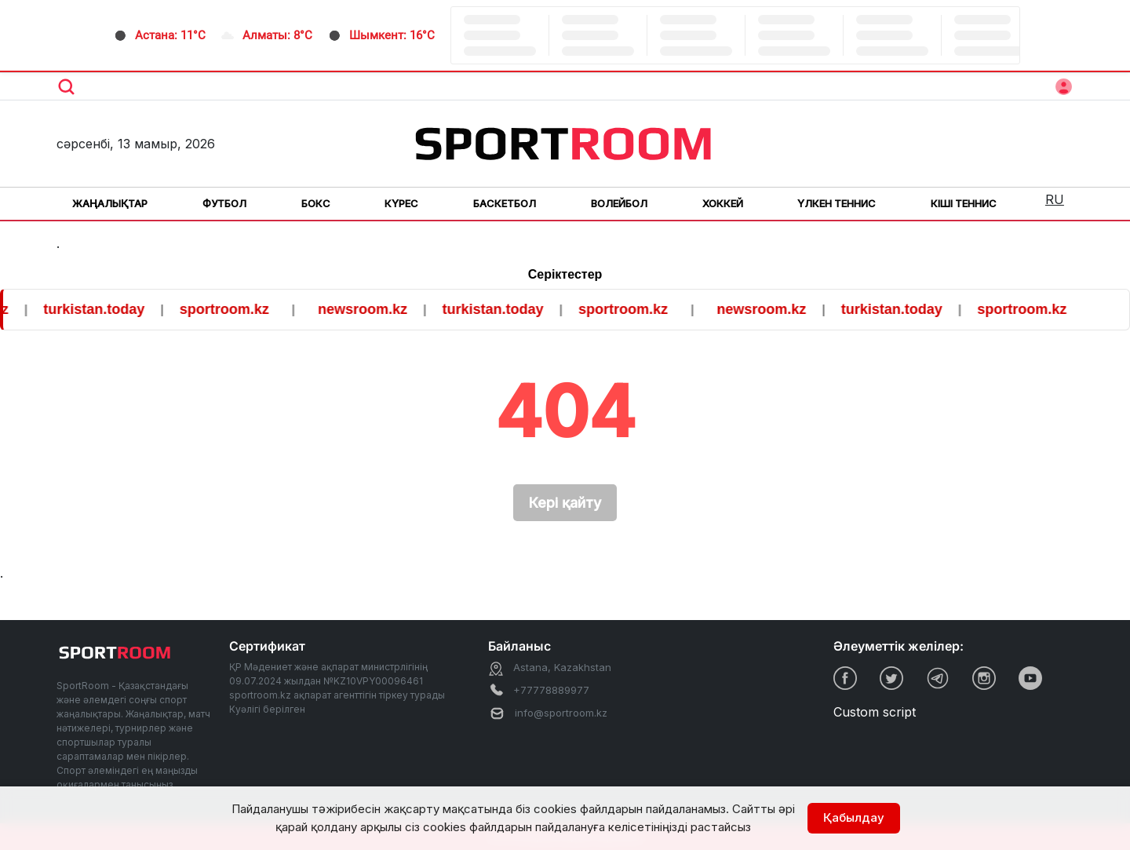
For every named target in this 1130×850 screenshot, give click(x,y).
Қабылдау (853, 817)
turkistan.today (103, 309)
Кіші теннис (964, 203)
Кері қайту (565, 502)
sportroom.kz (234, 309)
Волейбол (619, 203)
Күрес (401, 203)
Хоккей (722, 203)
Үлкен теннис (836, 203)
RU (1054, 199)
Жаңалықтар (110, 203)
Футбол (224, 203)
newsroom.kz (372, 309)
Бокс (315, 203)
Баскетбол (504, 203)
